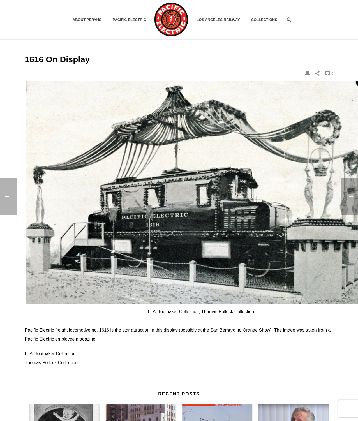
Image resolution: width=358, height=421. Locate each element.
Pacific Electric (129, 20)
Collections (264, 20)
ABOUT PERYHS (87, 20)
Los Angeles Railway (218, 20)
